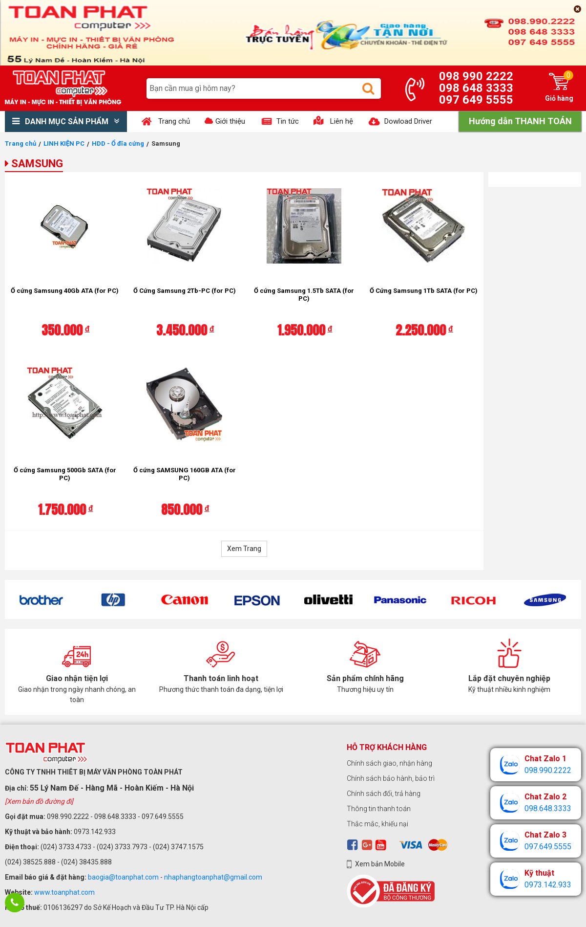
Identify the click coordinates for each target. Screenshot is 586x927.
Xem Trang (244, 548)
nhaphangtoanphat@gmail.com (213, 877)
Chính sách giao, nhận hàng (389, 763)
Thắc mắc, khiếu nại (377, 824)
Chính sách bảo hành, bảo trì (391, 778)
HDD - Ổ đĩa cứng (118, 143)
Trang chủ (20, 143)
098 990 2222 (476, 76)
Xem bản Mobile (380, 864)
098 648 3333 (476, 88)
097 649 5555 (476, 100)
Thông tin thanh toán (379, 809)
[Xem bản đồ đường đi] (39, 801)
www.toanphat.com (64, 892)
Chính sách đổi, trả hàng (383, 793)
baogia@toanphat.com (123, 877)
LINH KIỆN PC (63, 143)
